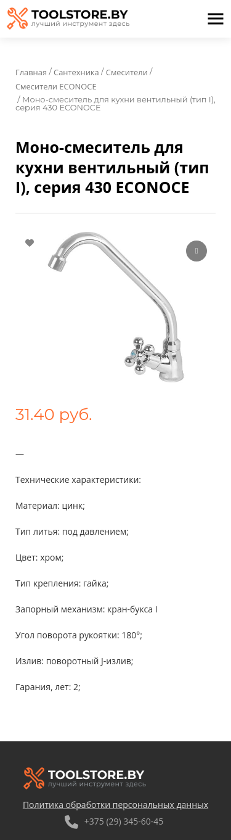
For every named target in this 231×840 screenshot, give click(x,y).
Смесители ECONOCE (56, 87)
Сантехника (76, 72)
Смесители (127, 72)
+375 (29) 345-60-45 (114, 821)
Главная (31, 72)
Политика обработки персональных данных (115, 804)
